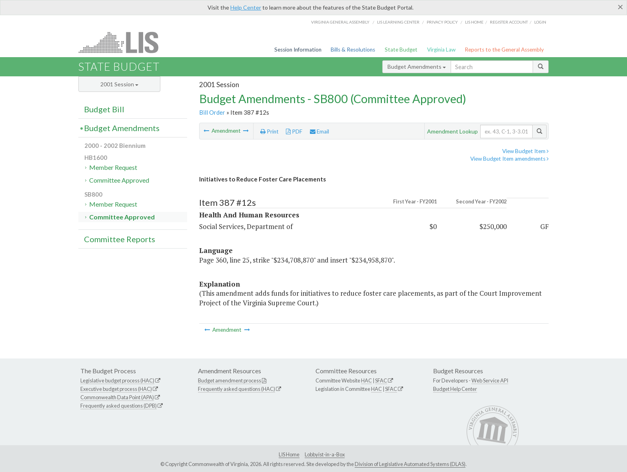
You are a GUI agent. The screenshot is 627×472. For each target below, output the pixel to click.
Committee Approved (119, 180)
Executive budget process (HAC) (116, 389)
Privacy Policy (442, 22)
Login (540, 22)
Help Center (245, 7)
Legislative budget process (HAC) (117, 380)
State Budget (401, 49)
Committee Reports (119, 239)
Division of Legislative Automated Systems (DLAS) (410, 464)
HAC (366, 380)
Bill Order (212, 112)
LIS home (474, 22)
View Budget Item (525, 151)
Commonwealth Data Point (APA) (117, 397)
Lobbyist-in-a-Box (325, 454)
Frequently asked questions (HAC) (236, 389)
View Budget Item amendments (509, 158)
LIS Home (289, 454)
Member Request (113, 167)
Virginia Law (441, 49)
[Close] (620, 7)
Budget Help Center (455, 389)
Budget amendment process (229, 380)
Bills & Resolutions (353, 49)
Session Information (297, 49)
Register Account (509, 22)
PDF (294, 131)
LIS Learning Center (398, 22)
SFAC (381, 380)
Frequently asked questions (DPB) (118, 405)
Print (269, 131)
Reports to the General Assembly (504, 49)
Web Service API (489, 380)
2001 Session (119, 84)
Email (319, 131)
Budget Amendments (416, 66)
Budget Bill (104, 109)
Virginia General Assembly (340, 22)
